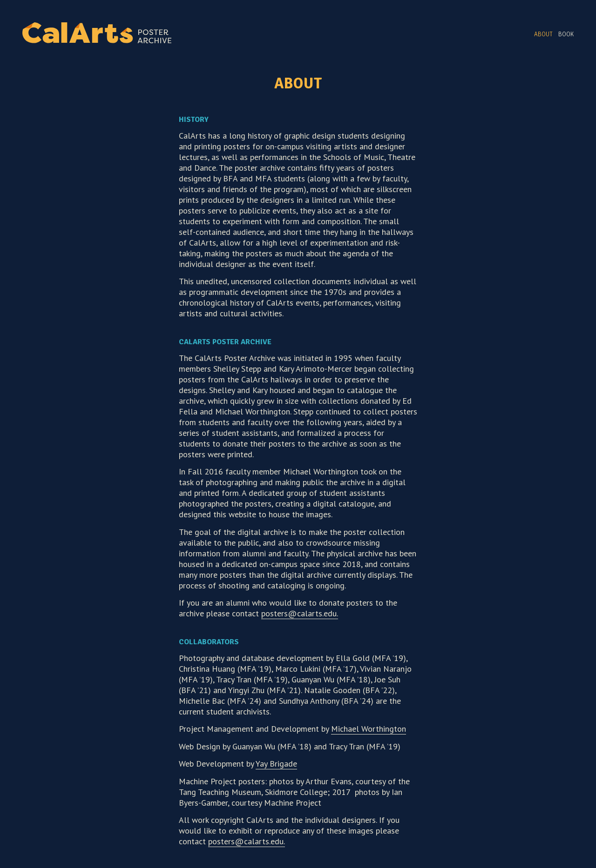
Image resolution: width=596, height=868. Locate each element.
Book (566, 34)
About (543, 34)
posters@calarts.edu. (299, 613)
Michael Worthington (368, 728)
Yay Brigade (276, 763)
